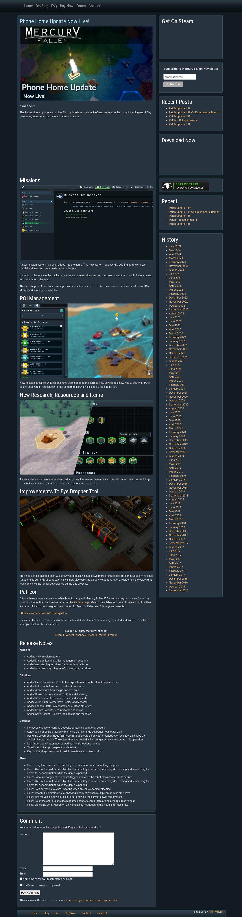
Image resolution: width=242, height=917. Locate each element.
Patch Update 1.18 (180, 116)
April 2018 (175, 515)
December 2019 (178, 440)
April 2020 (175, 424)
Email (23, 873)
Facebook (80, 635)
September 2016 (179, 590)
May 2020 (175, 420)
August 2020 (176, 408)
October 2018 (177, 491)
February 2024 (177, 262)
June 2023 (175, 277)
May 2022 (175, 325)
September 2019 (179, 452)
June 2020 (175, 416)
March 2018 (176, 519)
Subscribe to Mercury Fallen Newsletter (190, 68)
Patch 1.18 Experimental (183, 120)
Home (28, 6)
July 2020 (174, 412)
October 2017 (177, 539)
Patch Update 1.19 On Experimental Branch (194, 112)
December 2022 (178, 297)
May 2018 (175, 511)
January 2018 (177, 527)
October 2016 (177, 586)
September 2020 (179, 404)
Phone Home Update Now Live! (54, 21)
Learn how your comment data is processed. (92, 900)
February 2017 (177, 570)
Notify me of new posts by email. (42, 885)
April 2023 (175, 286)
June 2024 (175, 246)
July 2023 (174, 274)
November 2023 (178, 266)
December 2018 (178, 483)
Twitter (68, 635)
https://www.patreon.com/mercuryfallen (43, 613)
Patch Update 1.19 (180, 108)
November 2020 (178, 396)
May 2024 (175, 250)
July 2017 (174, 551)
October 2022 (177, 305)
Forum (81, 6)
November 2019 (178, 444)
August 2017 (176, 547)
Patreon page (81, 602)
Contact (94, 6)
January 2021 (177, 388)
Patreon (112, 635)
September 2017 (179, 543)
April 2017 (175, 562)
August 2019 (176, 456)
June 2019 (175, 460)
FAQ (54, 6)
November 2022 (178, 301)
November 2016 (178, 582)
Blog (46, 913)
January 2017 (177, 574)
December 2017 (178, 531)
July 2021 (174, 365)
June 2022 (175, 321)
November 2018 (178, 487)
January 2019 (177, 479)
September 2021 (179, 357)
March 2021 (176, 380)
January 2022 (177, 341)
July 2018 (174, 503)
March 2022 (176, 333)
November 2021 (178, 349)
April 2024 (175, 254)
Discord (92, 635)
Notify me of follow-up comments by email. (48, 879)
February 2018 (177, 523)
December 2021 (178, 345)
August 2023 (176, 270)
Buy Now (66, 6)
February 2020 (177, 432)
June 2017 (175, 555)
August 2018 (176, 499)
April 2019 (175, 468)
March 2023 (176, 289)
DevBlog (42, 6)
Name (23, 868)
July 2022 (174, 317)
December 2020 (178, 392)
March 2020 (176, 428)
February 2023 (177, 293)
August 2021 (176, 361)
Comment (25, 834)
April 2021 (175, 377)
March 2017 (176, 566)
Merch (102, 635)
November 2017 (178, 535)
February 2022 (177, 337)
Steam (58, 635)
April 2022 (175, 329)
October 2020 (177, 400)
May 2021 (175, 373)
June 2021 (175, 368)
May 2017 (175, 559)
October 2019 (177, 448)
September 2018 (179, 495)
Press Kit (102, 913)
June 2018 (175, 507)
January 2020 (177, 436)
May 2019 (175, 464)
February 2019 (177, 475)
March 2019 (176, 471)
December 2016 (178, 578)
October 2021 (177, 353)
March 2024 (176, 258)
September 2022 (179, 309)
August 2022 (176, 313)
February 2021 (177, 384)
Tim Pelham (215, 911)
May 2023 (175, 282)
